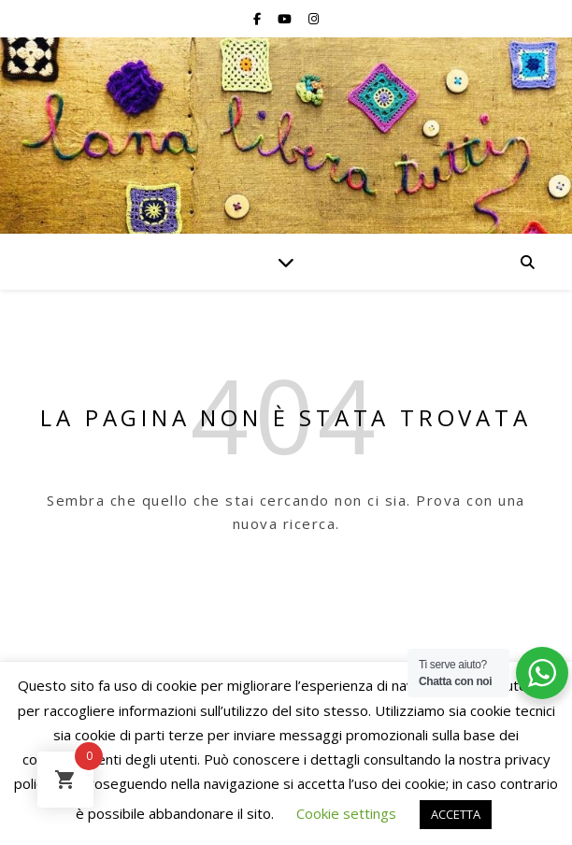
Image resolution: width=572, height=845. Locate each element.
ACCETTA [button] (455, 814)
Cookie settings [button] (346, 813)
